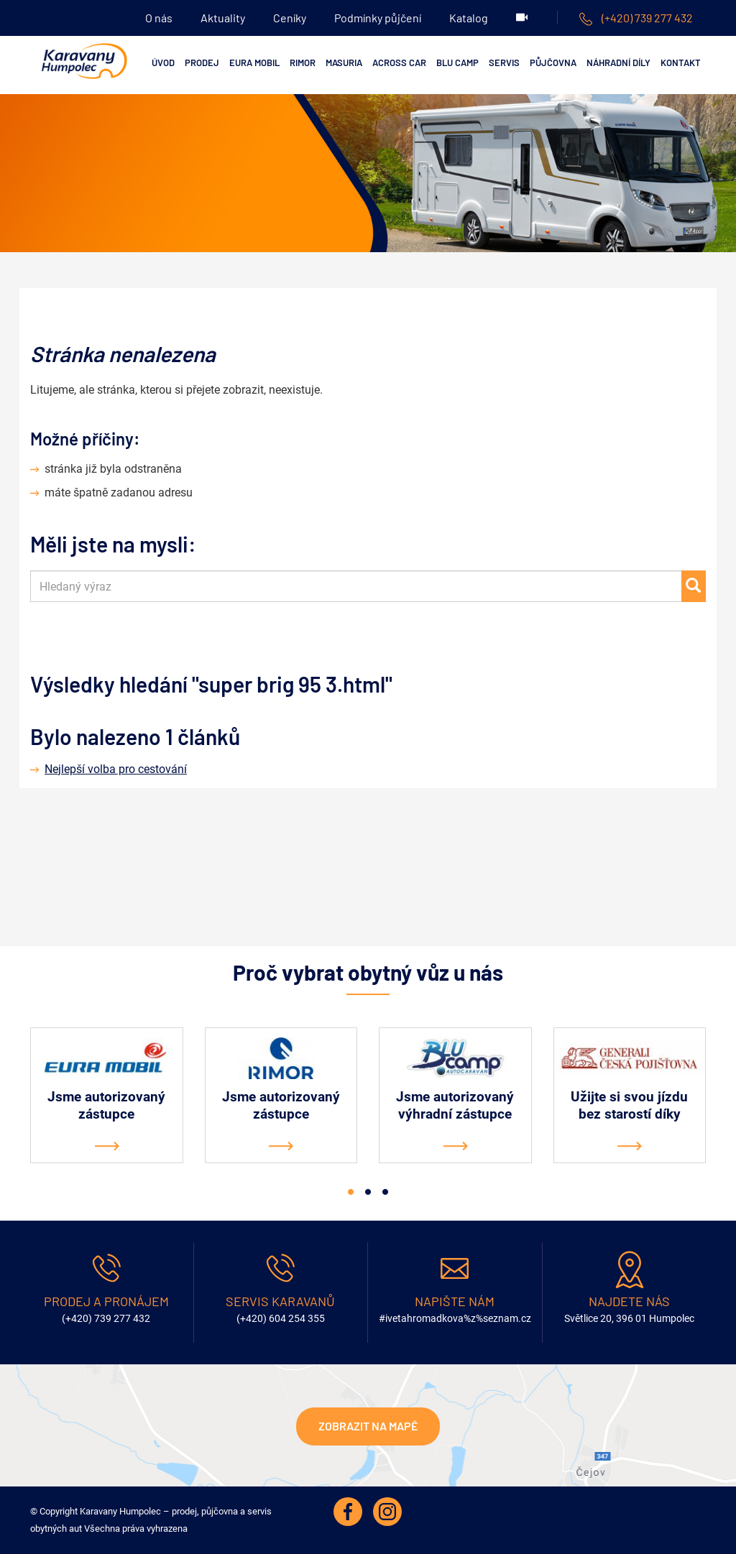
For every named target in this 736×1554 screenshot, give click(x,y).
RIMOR (303, 62)
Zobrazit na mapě (368, 1426)
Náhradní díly (618, 62)
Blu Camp (457, 62)
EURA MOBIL (254, 62)
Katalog (468, 17)
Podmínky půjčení (377, 17)
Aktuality (223, 17)
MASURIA (344, 62)
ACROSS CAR (399, 62)
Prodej (202, 62)
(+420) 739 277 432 (636, 18)
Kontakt (681, 62)
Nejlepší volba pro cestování (116, 769)
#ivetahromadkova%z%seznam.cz (455, 1318)
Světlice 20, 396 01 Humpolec (629, 1318)
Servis (504, 62)
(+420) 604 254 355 (280, 1318)
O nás (158, 17)
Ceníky (289, 17)
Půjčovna (553, 62)
